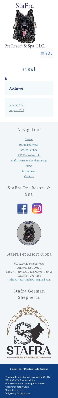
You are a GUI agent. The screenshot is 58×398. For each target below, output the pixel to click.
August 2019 (16, 110)
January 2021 (17, 105)
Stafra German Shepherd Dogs (29, 160)
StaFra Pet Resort (29, 144)
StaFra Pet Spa (29, 150)
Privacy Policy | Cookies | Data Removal (29, 368)
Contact (29, 176)
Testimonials (29, 171)
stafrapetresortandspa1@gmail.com (29, 279)
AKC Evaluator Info (29, 155)
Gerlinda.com (23, 393)
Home (29, 139)
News (29, 166)
